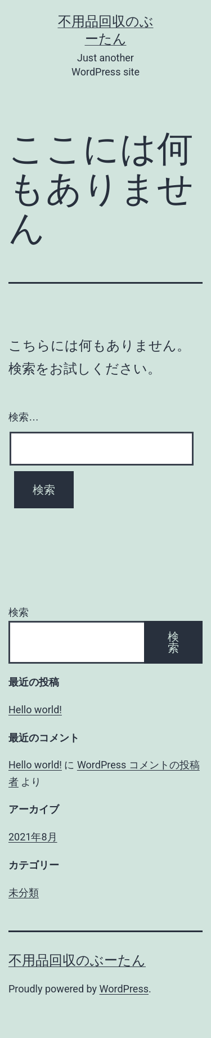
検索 (18, 612)
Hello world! (35, 709)
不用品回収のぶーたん (77, 960)
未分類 (23, 892)
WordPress (124, 989)
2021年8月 (32, 837)
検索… (23, 417)
